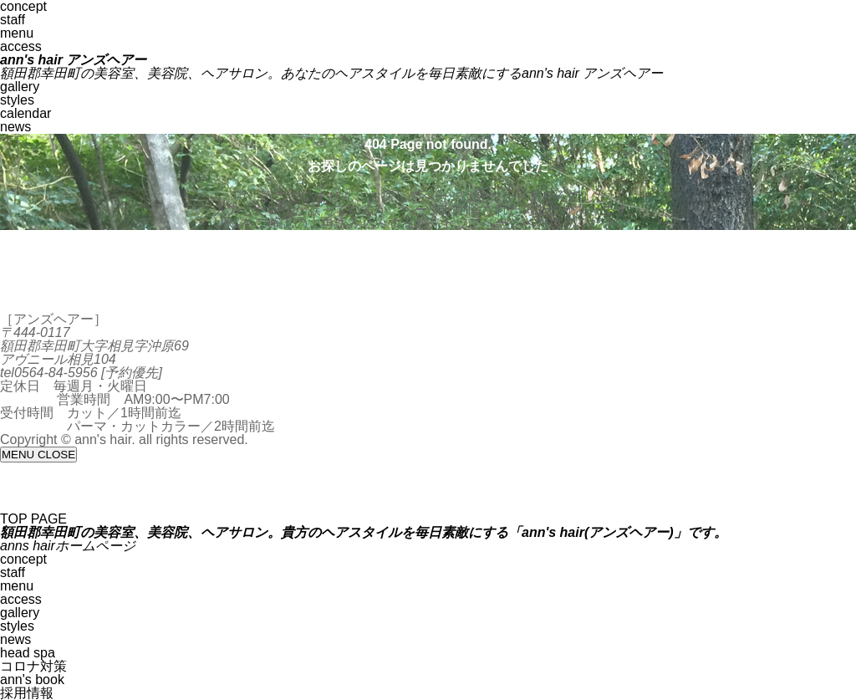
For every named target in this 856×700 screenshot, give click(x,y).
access (21, 46)
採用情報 (27, 693)
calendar (25, 113)
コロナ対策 (33, 666)
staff (12, 20)
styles (17, 100)
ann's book (32, 679)
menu (16, 33)
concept (23, 559)
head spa (27, 653)
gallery (19, 86)
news (15, 127)
